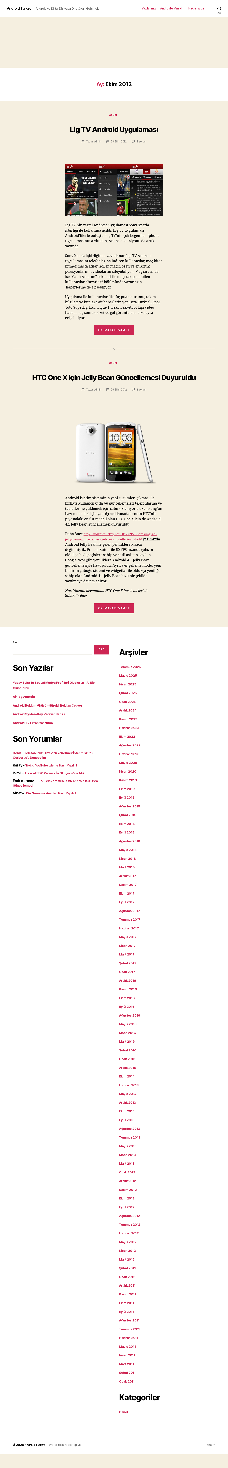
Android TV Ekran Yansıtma (35, 736)
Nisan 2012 (128, 1264)
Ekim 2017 (128, 907)
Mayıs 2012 (128, 1255)
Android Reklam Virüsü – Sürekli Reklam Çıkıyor (52, 719)
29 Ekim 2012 (118, 142)
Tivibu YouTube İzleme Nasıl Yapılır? (55, 779)
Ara (15, 656)
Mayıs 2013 (128, 1160)
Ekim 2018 (128, 837)
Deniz (17, 766)
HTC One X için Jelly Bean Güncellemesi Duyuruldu (114, 383)
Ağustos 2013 (131, 1142)
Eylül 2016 (128, 1020)
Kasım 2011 (128, 1308)
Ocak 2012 (128, 1290)
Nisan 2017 (128, 959)
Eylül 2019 (128, 811)
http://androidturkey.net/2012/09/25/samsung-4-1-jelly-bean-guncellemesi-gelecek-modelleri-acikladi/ (112, 553)
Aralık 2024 (129, 724)
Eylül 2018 (128, 846)
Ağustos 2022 (131, 759)
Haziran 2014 (130, 1099)
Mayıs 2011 (128, 1360)
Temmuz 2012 (131, 1238)
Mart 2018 (128, 881)
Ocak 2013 (128, 1186)
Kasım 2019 (129, 794)
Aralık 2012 (128, 1194)
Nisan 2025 (128, 698)
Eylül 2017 (127, 916)
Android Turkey (20, 8)
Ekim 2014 (128, 1090)
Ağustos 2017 (131, 924)
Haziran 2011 (130, 1351)
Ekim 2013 (128, 1125)
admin (97, 142)
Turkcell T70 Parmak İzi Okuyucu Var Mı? (58, 787)
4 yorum (142, 142)
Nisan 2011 (128, 1369)
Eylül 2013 (127, 1133)
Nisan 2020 (128, 785)
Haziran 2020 (130, 767)
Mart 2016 (128, 1055)
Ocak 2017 (128, 985)
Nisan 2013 (128, 1168)
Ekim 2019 (128, 802)
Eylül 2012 (127, 1221)
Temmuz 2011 (130, 1343)
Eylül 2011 (127, 1325)
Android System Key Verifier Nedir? (42, 728)
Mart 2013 (127, 1177)
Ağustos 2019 (131, 820)
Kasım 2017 (129, 898)
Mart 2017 (127, 968)
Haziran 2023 (130, 741)
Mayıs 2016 (128, 1038)
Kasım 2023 (129, 733)
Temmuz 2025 (131, 680)
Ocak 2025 (128, 715)
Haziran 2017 (130, 942)
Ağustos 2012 (131, 1229)
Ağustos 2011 (130, 1334)
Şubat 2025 (128, 706)
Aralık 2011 (128, 1299)
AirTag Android (25, 710)
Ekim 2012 (128, 1212)
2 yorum (142, 403)
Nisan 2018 (128, 872)
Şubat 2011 (128, 1386)
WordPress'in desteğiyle (67, 1458)
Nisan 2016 (128, 1046)
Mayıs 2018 (128, 863)
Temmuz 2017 (131, 933)
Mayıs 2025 (129, 689)
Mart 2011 (127, 1377)
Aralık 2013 (128, 1116)
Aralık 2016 (128, 994)
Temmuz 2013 (131, 1151)
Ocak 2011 (128, 1395)
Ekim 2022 (128, 750)
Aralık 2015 (128, 1081)
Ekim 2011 (127, 1316)
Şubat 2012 (128, 1282)
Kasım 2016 (129, 1003)
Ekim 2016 (128, 1011)
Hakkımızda (196, 8)
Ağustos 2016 (131, 1029)
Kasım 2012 (129, 1203)
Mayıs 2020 (129, 776)
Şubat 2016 (128, 1064)
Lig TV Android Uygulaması (114, 128)
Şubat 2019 (128, 828)
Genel (114, 115)
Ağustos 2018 (131, 855)
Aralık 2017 (128, 889)
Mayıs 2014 (128, 1107)
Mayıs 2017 (128, 950)
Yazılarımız (149, 8)
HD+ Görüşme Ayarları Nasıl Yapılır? (53, 807)
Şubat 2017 (128, 977)
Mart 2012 (127, 1273)
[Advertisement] (114, 42)
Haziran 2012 (130, 1247)
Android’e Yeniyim (172, 8)
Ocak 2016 (128, 1072)
